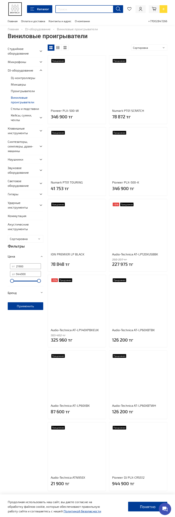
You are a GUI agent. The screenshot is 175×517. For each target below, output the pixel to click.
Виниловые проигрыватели (22, 100)
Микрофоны (17, 62)
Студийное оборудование (18, 51)
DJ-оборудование (38, 29)
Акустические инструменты (18, 226)
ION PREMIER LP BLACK (67, 254)
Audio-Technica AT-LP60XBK (70, 405)
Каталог (39, 9)
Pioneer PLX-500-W (65, 110)
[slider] (12, 281)
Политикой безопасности (82, 511)
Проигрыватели (23, 91)
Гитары (13, 194)
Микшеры (18, 84)
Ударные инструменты (18, 205)
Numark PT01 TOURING (67, 182)
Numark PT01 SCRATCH (128, 110)
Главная (13, 21)
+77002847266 (157, 21)
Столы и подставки (25, 108)
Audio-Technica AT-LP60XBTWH (134, 405)
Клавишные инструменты (18, 130)
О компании (82, 21)
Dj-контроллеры (23, 78)
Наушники (15, 159)
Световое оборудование (18, 183)
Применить (25, 306)
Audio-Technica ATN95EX (68, 477)
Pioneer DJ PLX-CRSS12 (128, 477)
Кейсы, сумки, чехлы (21, 117)
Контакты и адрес (60, 21)
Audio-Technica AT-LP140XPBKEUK (75, 330)
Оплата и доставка (33, 21)
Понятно (148, 506)
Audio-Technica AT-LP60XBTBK (133, 330)
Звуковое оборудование (18, 170)
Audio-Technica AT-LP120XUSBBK (135, 254)
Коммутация (17, 216)
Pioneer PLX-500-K (125, 182)
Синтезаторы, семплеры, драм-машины (20, 146)
